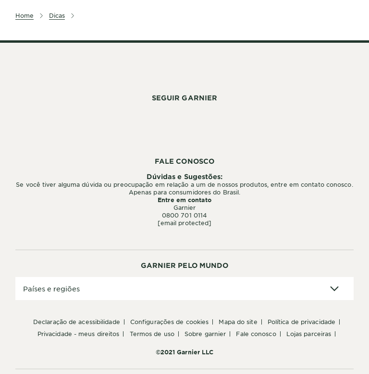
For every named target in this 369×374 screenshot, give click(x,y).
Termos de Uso (152, 334)
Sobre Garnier (205, 334)
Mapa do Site (238, 322)
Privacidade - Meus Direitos (78, 334)
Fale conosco (256, 334)
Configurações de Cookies (169, 322)
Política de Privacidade (301, 322)
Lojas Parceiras (309, 334)
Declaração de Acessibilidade (76, 322)
